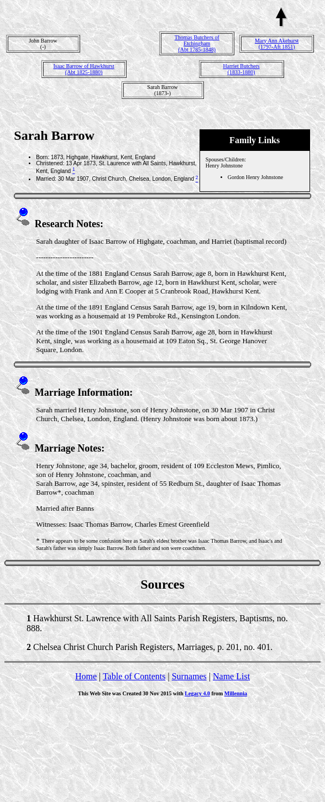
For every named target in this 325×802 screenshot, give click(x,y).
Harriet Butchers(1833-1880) (241, 69)
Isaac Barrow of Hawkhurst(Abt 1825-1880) (83, 69)
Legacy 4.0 (197, 693)
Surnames (189, 676)
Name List (231, 676)
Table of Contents (134, 676)
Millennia (235, 693)
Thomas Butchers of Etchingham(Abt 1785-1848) (197, 43)
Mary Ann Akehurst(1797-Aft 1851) (276, 44)
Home (86, 676)
